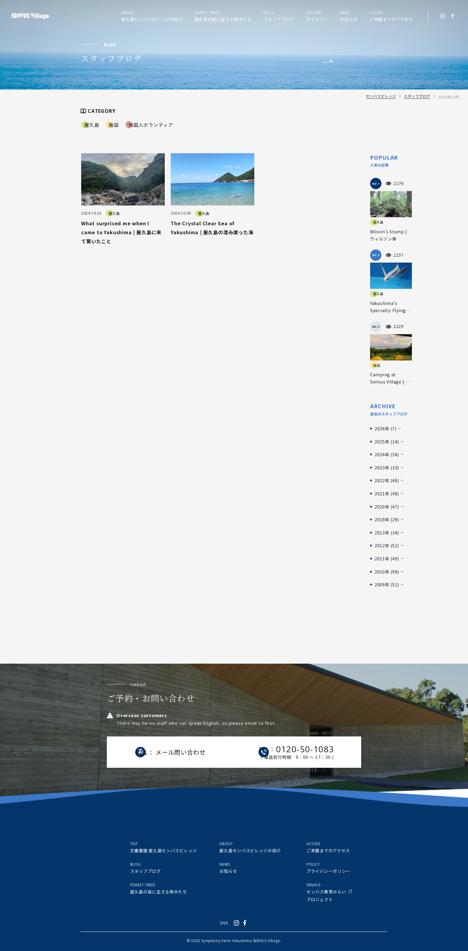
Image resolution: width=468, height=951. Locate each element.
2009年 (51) (387, 585)
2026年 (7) (385, 428)
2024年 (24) (387, 454)
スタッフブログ (417, 96)
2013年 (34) (387, 533)
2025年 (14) (387, 442)
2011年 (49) (387, 559)
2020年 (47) (387, 507)
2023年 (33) (387, 468)
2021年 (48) (387, 494)
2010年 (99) (387, 572)
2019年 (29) (387, 519)
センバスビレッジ (381, 96)
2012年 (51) (387, 545)
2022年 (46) (387, 480)
